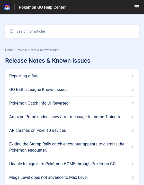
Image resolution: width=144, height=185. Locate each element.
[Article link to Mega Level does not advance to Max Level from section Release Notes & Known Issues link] (72, 177)
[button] (137, 8)
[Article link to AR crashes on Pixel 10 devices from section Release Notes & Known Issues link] (72, 130)
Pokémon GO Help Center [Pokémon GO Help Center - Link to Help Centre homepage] (42, 7)
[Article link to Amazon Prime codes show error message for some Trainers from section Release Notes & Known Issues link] (72, 117)
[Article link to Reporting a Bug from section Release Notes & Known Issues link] (72, 76)
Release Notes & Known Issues (38, 50)
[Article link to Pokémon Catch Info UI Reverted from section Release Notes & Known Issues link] (72, 103)
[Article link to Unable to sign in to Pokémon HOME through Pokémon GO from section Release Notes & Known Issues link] (72, 164)
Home (9, 50)
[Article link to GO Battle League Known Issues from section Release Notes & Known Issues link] (72, 90)
